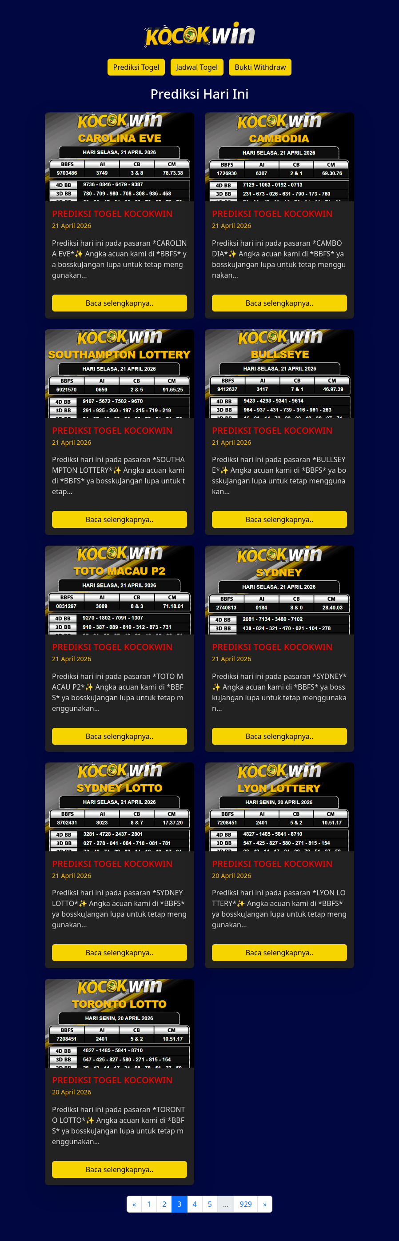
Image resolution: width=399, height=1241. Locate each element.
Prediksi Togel (136, 67)
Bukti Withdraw (260, 67)
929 (245, 1204)
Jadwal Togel (197, 67)
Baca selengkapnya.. (120, 303)
